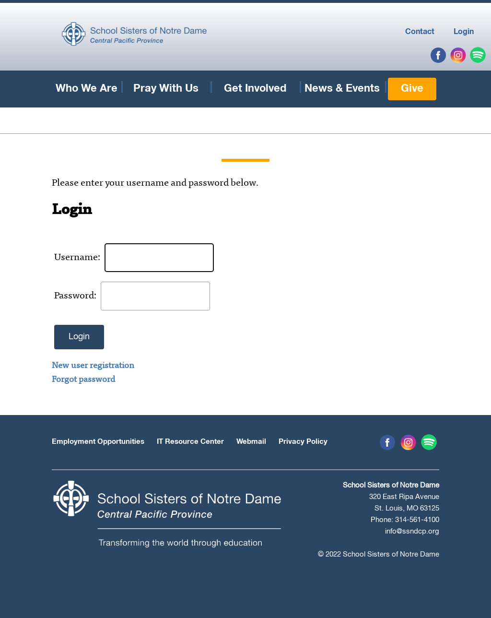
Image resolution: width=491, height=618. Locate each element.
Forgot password (83, 380)
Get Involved (255, 88)
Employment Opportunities (98, 441)
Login (464, 32)
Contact (419, 32)
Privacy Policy (303, 441)
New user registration (93, 366)
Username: (77, 257)
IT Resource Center (190, 441)
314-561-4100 (417, 519)
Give (412, 88)
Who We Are (86, 88)
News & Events (342, 88)
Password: (75, 296)
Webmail (251, 441)
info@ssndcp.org (412, 531)
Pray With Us (166, 88)
